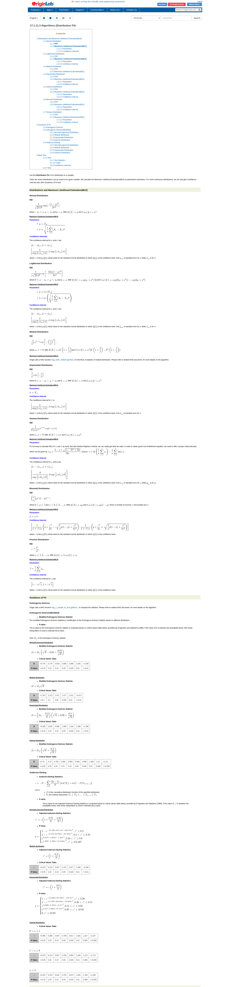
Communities (97, 10)
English (34, 18)
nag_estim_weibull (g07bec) (62, 360)
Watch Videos (194, 4)
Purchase (64, 10)
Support (79, 10)
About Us (115, 10)
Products (36, 10)
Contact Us (131, 10)
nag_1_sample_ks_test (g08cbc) (64, 607)
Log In (199, 1)
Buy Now (162, 4)
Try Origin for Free (177, 4)
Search (197, 18)
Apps (50, 10)
